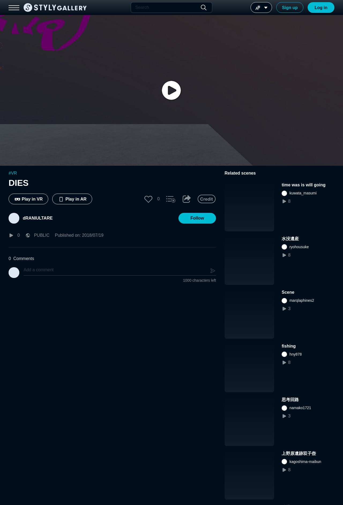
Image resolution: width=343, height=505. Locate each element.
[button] (148, 199)
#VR (13, 173)
